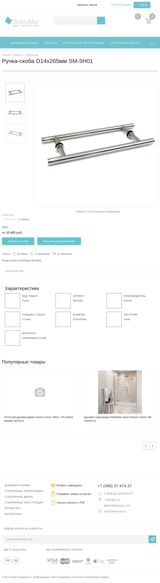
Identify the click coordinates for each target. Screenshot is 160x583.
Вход (144, 5)
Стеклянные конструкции (24, 504)
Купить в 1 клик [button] (18, 242)
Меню (5, 7)
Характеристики (14, 272)
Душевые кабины (25, 43)
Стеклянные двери (125, 43)
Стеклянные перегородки (83, 43)
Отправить (152, 541)
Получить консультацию (59, 242)
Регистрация (121, 5)
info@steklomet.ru (115, 512)
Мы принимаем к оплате (64, 551)
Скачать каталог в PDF (70, 504)
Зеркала (50, 43)
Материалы (13, 515)
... (152, 42)
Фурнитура (13, 510)
